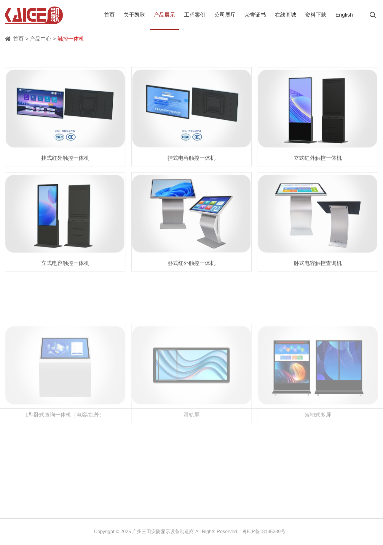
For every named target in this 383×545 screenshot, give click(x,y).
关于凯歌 (134, 15)
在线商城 (285, 15)
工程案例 (194, 15)
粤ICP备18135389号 (263, 531)
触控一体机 (71, 39)
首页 (109, 15)
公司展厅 (225, 15)
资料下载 (315, 15)
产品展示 (164, 15)
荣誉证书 (255, 15)
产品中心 (40, 39)
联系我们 (25, 447)
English (344, 15)
